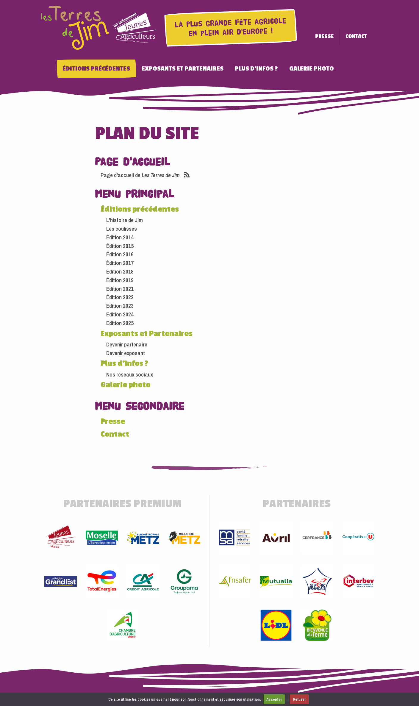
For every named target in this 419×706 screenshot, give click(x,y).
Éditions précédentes (107, 66)
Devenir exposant (125, 350)
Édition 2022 (120, 295)
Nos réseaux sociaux (129, 372)
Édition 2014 (120, 235)
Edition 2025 (120, 320)
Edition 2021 (120, 286)
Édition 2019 (120, 278)
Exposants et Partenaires (194, 66)
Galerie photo (323, 66)
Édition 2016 (120, 252)
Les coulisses (121, 226)
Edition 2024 (120, 312)
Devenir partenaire (126, 342)
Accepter (274, 699)
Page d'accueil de (140, 172)
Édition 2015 (120, 243)
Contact (367, 36)
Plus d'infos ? (267, 66)
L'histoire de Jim (124, 217)
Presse (335, 36)
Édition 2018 (120, 269)
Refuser (299, 699)
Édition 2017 (120, 260)
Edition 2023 (120, 303)
